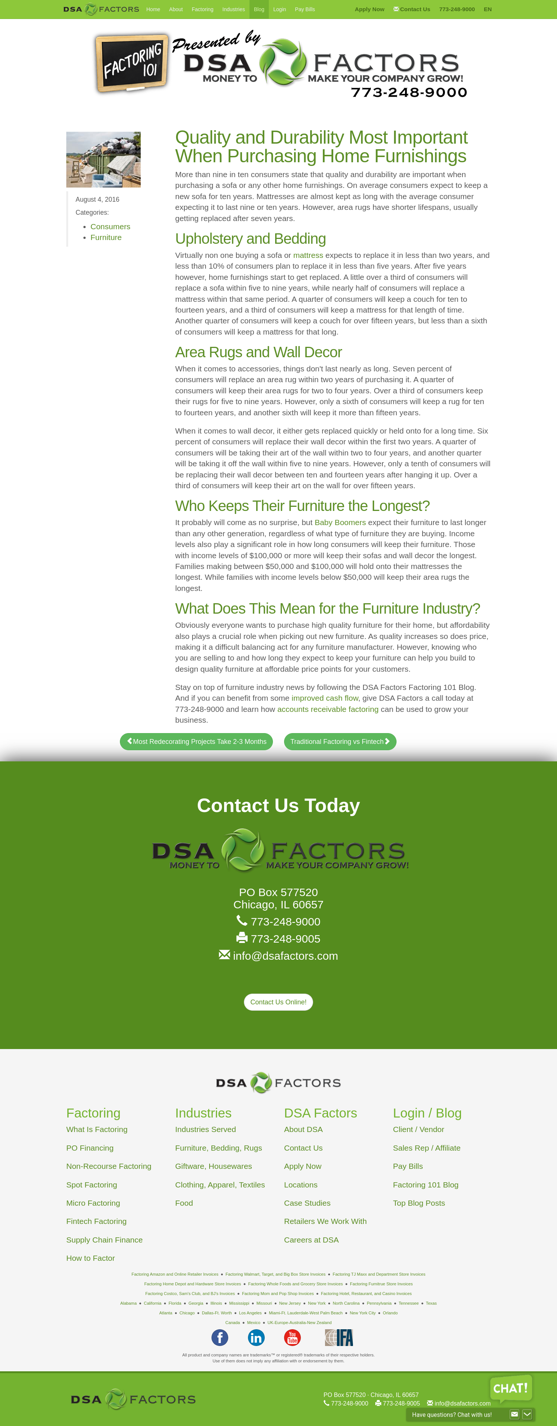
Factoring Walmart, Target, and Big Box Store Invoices (276, 1274)
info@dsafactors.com (278, 956)
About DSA (303, 1129)
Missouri (264, 1303)
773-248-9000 (278, 921)
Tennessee (409, 1303)
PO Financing (90, 1148)
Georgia (195, 1303)
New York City (363, 1313)
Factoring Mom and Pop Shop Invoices (278, 1293)
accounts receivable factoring (328, 709)
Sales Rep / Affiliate (427, 1148)
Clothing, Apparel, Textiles (220, 1184)
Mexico (253, 1322)
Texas (431, 1303)
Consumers (110, 226)
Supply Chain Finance (104, 1239)
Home (153, 9)
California (152, 1303)
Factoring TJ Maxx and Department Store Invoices (379, 1274)
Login (279, 9)
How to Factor (90, 1258)
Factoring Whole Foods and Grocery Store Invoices (295, 1284)
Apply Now (302, 1166)
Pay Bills (305, 9)
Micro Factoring (93, 1203)
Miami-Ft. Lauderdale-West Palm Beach (306, 1313)
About (176, 9)
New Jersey (290, 1303)
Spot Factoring (91, 1184)
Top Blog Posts (419, 1203)
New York (316, 1303)
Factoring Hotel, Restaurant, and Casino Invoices (366, 1293)
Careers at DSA (311, 1239)
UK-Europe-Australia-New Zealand (299, 1322)
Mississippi (239, 1303)
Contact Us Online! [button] (278, 1002)
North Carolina (346, 1303)
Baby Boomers (340, 522)
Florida (175, 1303)
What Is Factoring (97, 1129)
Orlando (390, 1313)
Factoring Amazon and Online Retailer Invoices (174, 1274)
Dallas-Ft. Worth (217, 1313)
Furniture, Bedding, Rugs (218, 1148)
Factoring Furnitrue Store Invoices (381, 1284)
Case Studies (307, 1203)
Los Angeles (250, 1313)
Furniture (106, 237)
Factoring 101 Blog (426, 1184)
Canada (232, 1322)
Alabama (128, 1303)
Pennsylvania (379, 1303)
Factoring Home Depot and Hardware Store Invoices (192, 1284)
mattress (308, 255)
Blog (259, 9)
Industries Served (205, 1129)
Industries (233, 9)
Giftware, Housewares (213, 1166)
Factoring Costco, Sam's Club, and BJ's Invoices (190, 1293)
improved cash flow (325, 698)
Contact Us (303, 1148)
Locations (301, 1184)
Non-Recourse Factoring (109, 1166)
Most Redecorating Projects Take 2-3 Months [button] (196, 741)
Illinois (216, 1303)
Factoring (202, 9)
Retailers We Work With (325, 1221)
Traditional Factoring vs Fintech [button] (340, 741)
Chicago (187, 1313)
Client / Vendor (419, 1129)
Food (184, 1203)
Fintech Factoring (96, 1221)
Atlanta (165, 1313)
